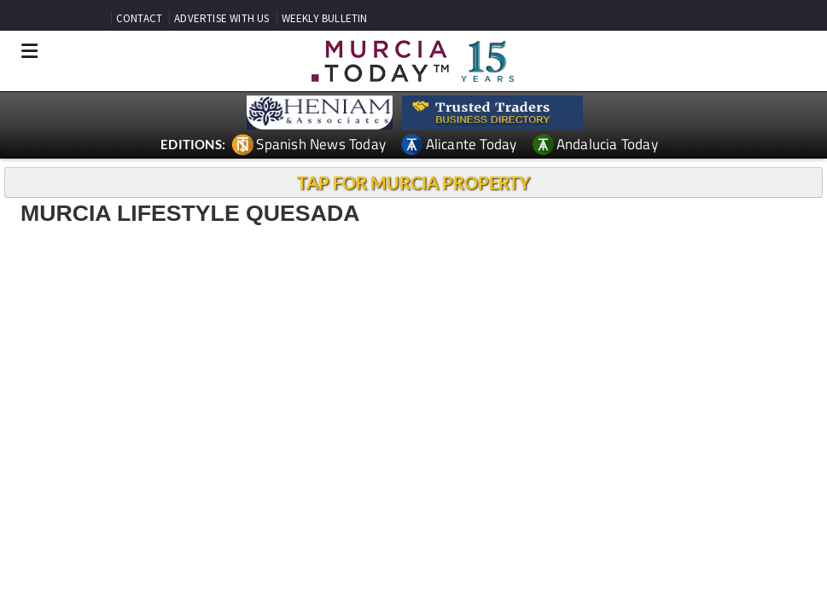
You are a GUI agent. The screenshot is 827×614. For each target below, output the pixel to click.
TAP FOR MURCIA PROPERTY (413, 182)
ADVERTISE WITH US (221, 18)
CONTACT (139, 18)
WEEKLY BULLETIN (325, 18)
